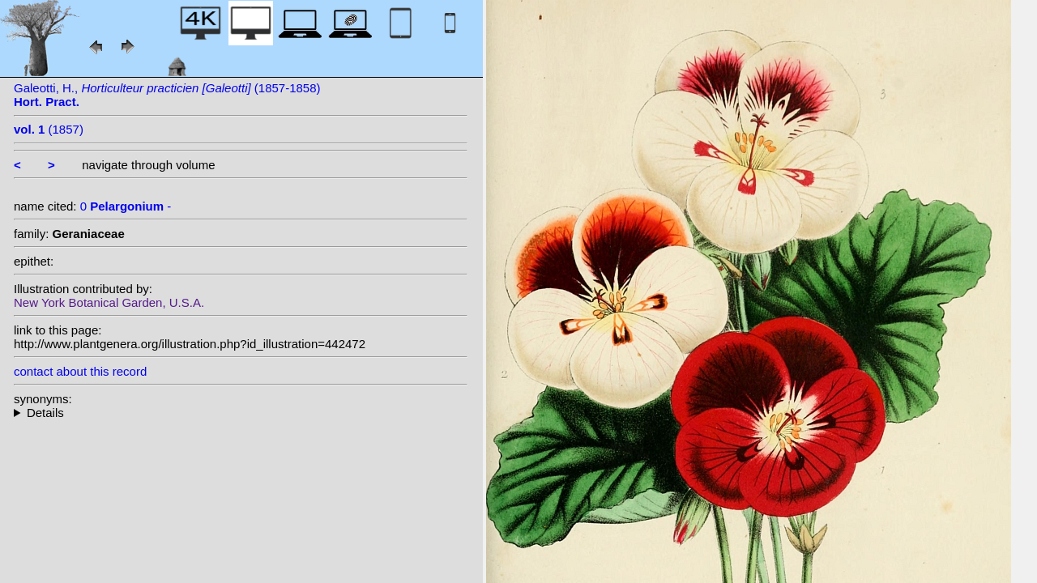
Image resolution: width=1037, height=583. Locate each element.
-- (240, 412)
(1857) (48, 129)
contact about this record (80, 371)
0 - (126, 206)
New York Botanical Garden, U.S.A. (109, 302)
